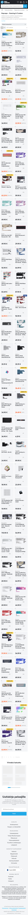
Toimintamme (5, 908)
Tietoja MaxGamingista (14, 835)
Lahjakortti (14, 845)
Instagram (11, 881)
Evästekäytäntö (14, 833)
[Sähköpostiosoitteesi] (14, 809)
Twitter (10, 878)
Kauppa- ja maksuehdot (14, 826)
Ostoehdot (14, 909)
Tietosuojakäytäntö (14, 840)
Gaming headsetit (14, 860)
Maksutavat (14, 838)
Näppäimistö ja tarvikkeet (19, 10)
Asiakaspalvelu (14, 824)
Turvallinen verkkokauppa (14, 842)
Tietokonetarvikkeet (8, 10)
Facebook (10, 876)
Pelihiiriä (14, 851)
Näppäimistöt (14, 853)
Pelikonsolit (14, 856)
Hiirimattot (14, 863)
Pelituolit (14, 858)
